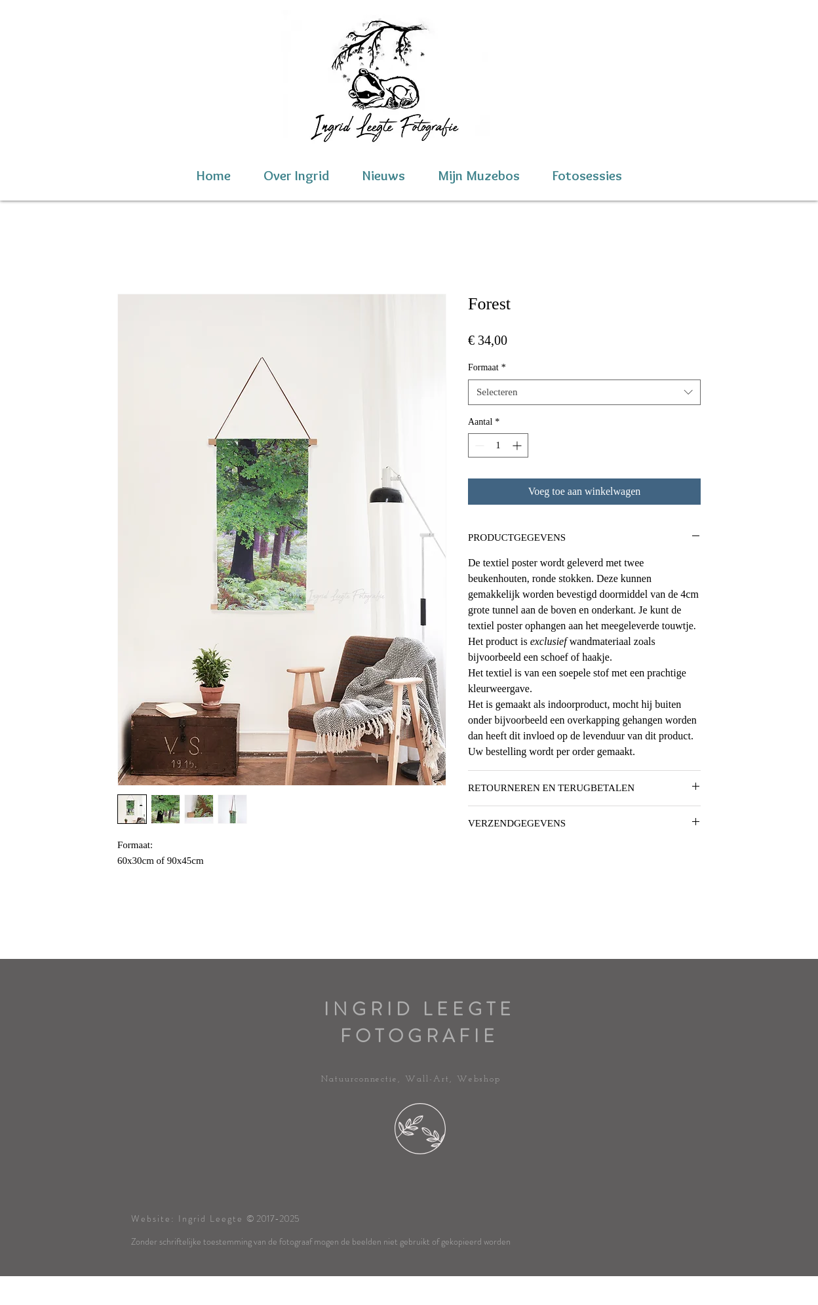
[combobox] (584, 392)
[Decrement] (478, 445)
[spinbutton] (498, 445)
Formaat (487, 367)
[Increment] (518, 445)
